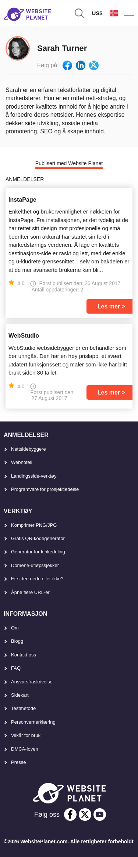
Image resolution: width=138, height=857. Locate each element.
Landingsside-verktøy (34, 476)
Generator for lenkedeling (38, 551)
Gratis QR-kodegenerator (38, 538)
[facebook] (70, 814)
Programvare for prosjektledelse (45, 489)
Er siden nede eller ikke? (37, 578)
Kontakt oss (23, 655)
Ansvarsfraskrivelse (32, 681)
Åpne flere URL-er (30, 592)
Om (15, 628)
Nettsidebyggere (28, 449)
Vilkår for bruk (25, 735)
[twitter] (85, 814)
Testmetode (23, 708)
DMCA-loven (24, 749)
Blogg (17, 641)
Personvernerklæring (33, 722)
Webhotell (21, 462)
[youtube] (99, 814)
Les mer (109, 306)
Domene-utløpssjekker (35, 565)
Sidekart (20, 695)
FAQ (16, 668)
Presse (18, 762)
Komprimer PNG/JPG (34, 525)
